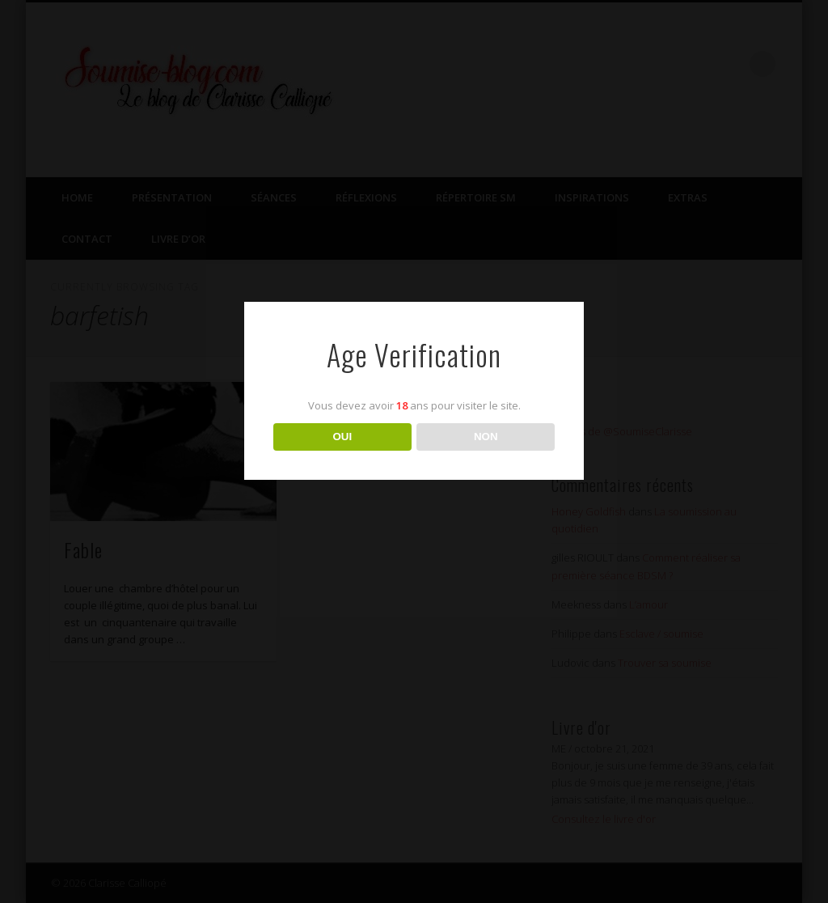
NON (486, 436)
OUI (342, 436)
